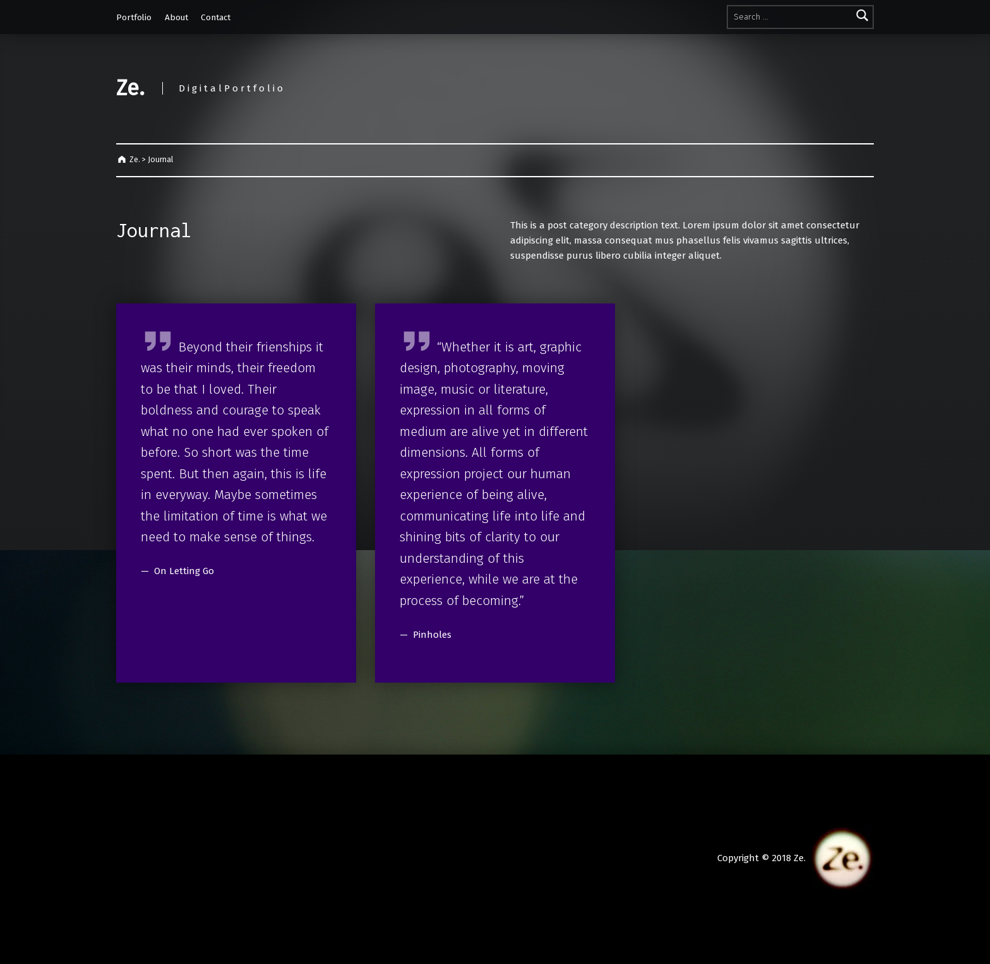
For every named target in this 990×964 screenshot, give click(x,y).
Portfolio (134, 17)
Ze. (130, 88)
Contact (215, 17)
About (176, 17)
